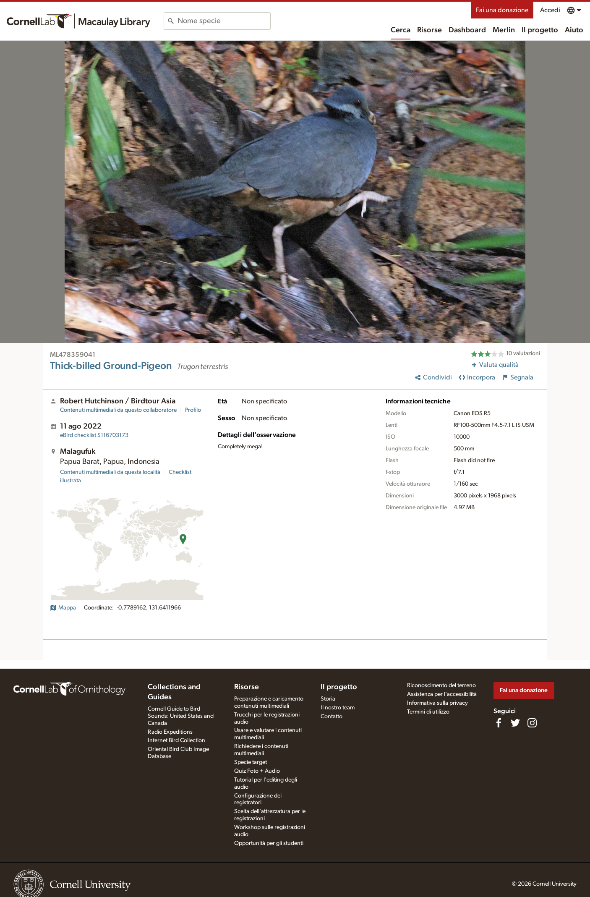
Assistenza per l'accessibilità (442, 694)
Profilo (193, 410)
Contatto (331, 716)
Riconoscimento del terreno (441, 685)
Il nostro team (338, 708)
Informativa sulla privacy (437, 703)
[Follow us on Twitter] (515, 723)
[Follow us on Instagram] (532, 723)
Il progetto (540, 30)
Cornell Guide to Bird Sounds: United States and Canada (181, 716)
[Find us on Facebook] (498, 723)
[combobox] (224, 21)
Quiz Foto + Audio (257, 771)
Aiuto (574, 30)
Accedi (550, 10)
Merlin (504, 30)
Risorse (429, 30)
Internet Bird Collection (176, 740)
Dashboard (467, 30)
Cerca (400, 30)
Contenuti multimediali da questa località (110, 472)
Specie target (250, 762)
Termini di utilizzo (428, 712)
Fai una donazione (502, 10)
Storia (328, 699)
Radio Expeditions (170, 732)
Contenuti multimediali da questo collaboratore (118, 410)
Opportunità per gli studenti (268, 843)
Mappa (63, 608)
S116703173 (94, 435)
